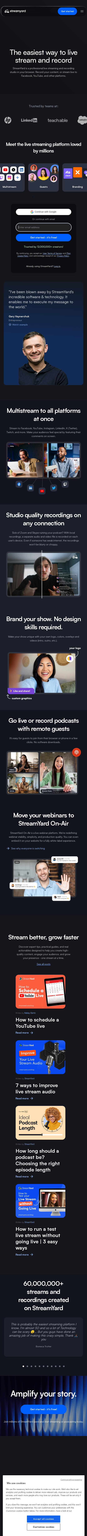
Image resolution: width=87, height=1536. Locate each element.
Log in (57, 266)
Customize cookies (43, 1527)
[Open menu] (82, 11)
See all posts (43, 964)
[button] (43, 212)
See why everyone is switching (25, 848)
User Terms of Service (52, 253)
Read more (25, 1033)
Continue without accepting (71, 1480)
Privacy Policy (63, 256)
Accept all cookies (43, 1519)
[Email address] (43, 227)
